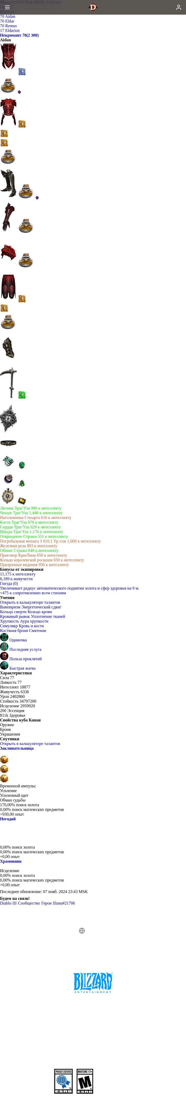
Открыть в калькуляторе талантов (32, 602)
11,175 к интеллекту (18, 574)
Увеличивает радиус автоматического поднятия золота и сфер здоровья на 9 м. (69, 588)
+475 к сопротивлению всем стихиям (33, 593)
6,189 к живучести (16, 579)
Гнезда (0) (9, 583)
